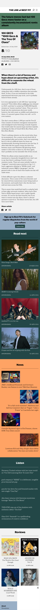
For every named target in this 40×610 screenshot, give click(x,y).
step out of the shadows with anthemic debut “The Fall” (17, 508)
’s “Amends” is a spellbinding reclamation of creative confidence (16, 517)
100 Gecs (7, 33)
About (4, 606)
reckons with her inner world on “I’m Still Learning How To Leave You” (19, 471)
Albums (5, 61)
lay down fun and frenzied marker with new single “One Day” (20, 490)
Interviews (6, 266)
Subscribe (20, 226)
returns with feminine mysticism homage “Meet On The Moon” (18, 499)
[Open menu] (37, 10)
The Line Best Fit (20, 10)
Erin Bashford (14, 59)
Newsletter (5, 608)
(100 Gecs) (14, 61)
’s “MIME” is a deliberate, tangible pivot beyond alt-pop (20, 481)
